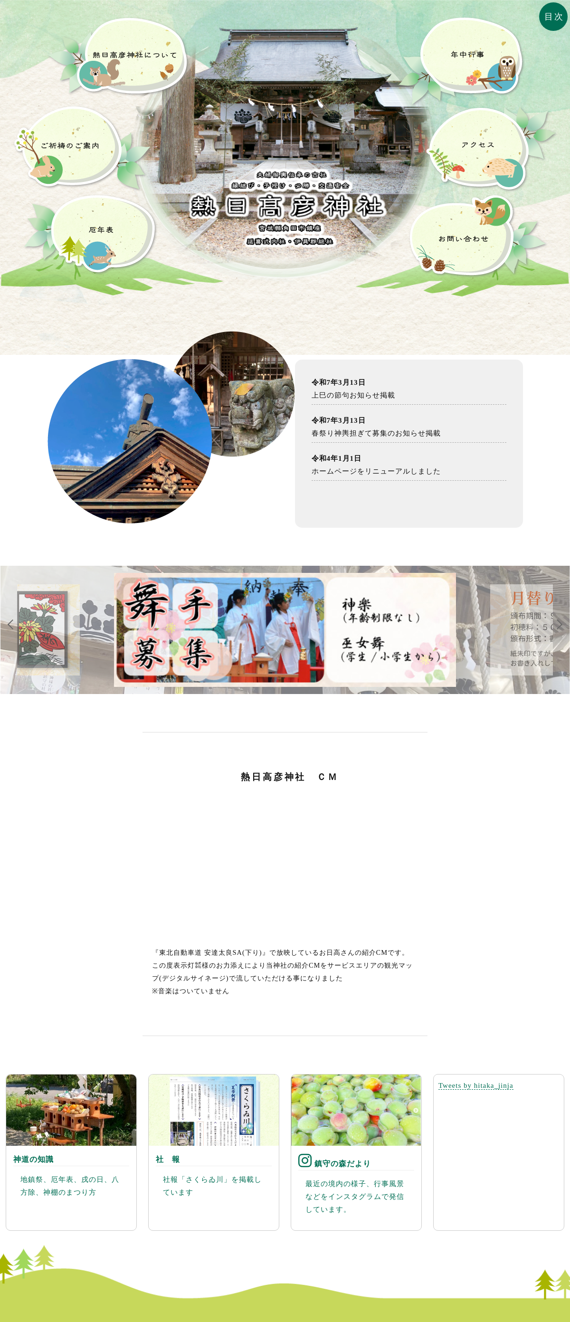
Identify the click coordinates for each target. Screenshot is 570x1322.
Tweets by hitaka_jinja (475, 1085)
